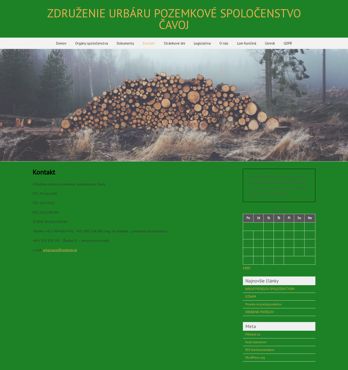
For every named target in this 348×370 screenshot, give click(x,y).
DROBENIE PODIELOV (259, 312)
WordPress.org (255, 358)
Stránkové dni (174, 43)
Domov (61, 43)
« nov (246, 267)
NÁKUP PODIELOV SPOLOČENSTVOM (269, 289)
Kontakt (149, 43)
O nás (223, 43)
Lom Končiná (246, 43)
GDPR (288, 43)
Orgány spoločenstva (91, 43)
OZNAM (250, 297)
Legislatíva (202, 43)
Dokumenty (125, 43)
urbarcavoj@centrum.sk (60, 250)
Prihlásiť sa (252, 334)
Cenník (270, 43)
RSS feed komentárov (259, 350)
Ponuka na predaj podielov (263, 304)
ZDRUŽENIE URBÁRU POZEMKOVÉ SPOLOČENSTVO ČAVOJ (174, 19)
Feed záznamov (256, 342)
